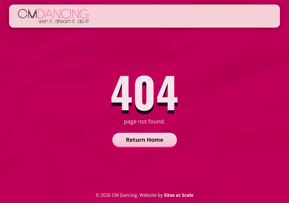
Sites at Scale (178, 195)
